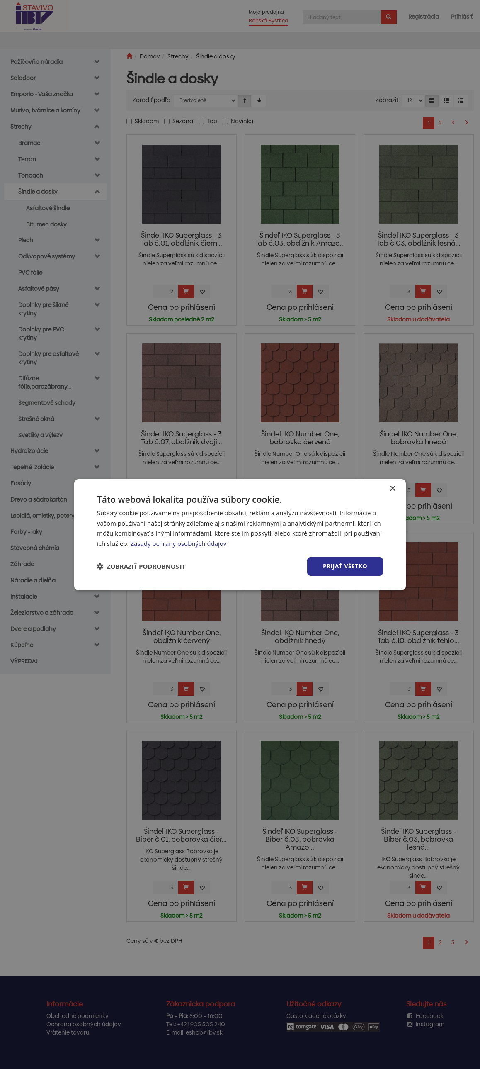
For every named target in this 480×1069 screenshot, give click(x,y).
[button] (141, 566)
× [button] (392, 488)
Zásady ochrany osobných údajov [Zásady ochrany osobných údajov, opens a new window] (178, 543)
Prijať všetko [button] (345, 566)
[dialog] (240, 534)
